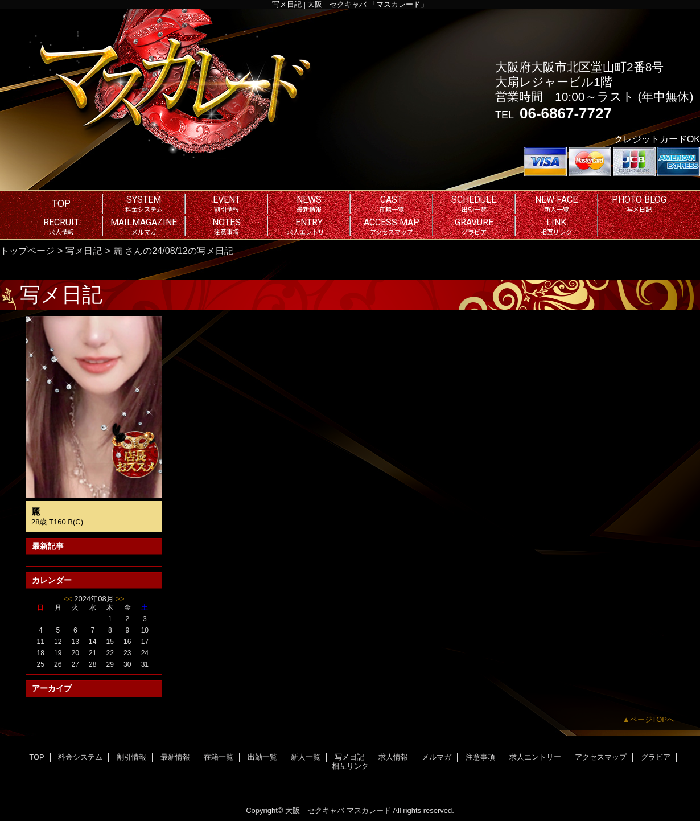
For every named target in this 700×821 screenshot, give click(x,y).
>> (120, 598)
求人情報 (393, 757)
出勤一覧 (262, 757)
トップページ (27, 250)
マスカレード (369, 810)
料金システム (80, 757)
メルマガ (436, 757)
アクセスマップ (601, 757)
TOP (61, 203)
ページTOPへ (652, 719)
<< (67, 598)
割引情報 (131, 757)
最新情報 (175, 757)
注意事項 (480, 757)
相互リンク (350, 766)
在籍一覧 (218, 757)
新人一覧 (305, 757)
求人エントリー (535, 757)
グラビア (655, 757)
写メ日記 (83, 250)
